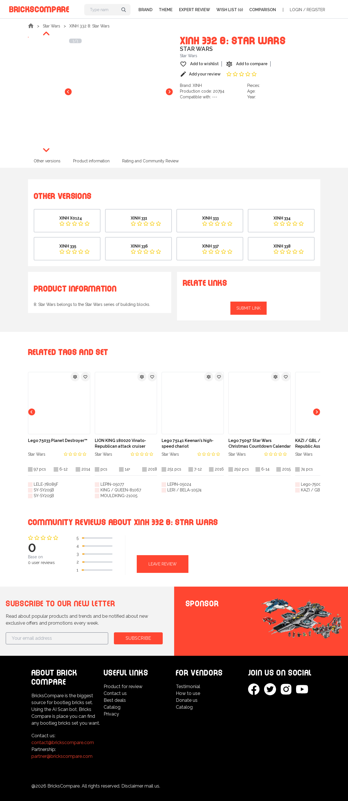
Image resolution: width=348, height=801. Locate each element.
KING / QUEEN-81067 (120, 490)
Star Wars (51, 26)
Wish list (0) (229, 9)
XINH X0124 (70, 218)
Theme (165, 9)
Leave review (162, 564)
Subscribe (138, 638)
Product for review (123, 686)
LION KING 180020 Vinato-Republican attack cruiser (120, 443)
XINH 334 (282, 218)
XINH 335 (67, 246)
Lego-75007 (312, 484)
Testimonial (188, 686)
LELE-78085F (46, 484)
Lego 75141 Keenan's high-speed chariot (188, 443)
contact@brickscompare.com (62, 742)
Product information (91, 161)
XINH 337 (210, 246)
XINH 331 (139, 218)
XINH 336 (139, 246)
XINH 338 (282, 246)
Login (296, 9)
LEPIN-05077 (112, 484)
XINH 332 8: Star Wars (89, 26)
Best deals (115, 700)
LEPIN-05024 (179, 484)
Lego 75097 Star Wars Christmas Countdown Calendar (259, 443)
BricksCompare (39, 8)
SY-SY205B (44, 490)
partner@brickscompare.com (61, 756)
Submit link (248, 308)
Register (316, 9)
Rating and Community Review (150, 161)
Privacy (111, 714)
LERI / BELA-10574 (184, 490)
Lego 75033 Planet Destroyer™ (57, 440)
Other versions (47, 161)
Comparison (262, 9)
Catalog (112, 707)
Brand (145, 9)
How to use (188, 693)
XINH (197, 85)
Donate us (187, 700)
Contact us (115, 693)
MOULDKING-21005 (118, 495)
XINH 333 (210, 218)
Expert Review (194, 9)
